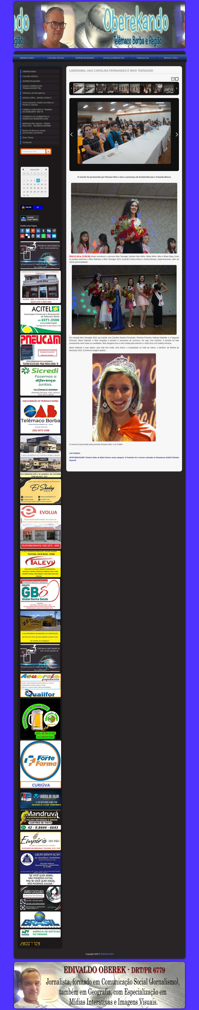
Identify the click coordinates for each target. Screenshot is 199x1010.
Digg (49, 231)
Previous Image (71, 134)
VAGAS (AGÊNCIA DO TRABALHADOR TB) (113, 58)
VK (38, 236)
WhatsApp (43, 236)
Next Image (177, 134)
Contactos (27, 142)
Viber (49, 236)
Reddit (54, 231)
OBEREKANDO (27, 58)
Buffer (33, 236)
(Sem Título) (28, 138)
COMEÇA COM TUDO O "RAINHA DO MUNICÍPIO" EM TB (37, 111)
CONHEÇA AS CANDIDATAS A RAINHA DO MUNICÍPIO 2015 (36, 118)
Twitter (27, 231)
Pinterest (33, 231)
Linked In (38, 231)
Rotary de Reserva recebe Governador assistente (34, 132)
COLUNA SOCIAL (56, 58)
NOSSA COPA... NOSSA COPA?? (172, 58)
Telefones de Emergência (143, 58)
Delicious (27, 236)
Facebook (22, 231)
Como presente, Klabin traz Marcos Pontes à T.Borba (38, 104)
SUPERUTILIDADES (84, 58)
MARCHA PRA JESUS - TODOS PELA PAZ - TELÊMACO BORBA (37, 125)
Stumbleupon (22, 236)
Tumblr (43, 231)
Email (54, 236)
